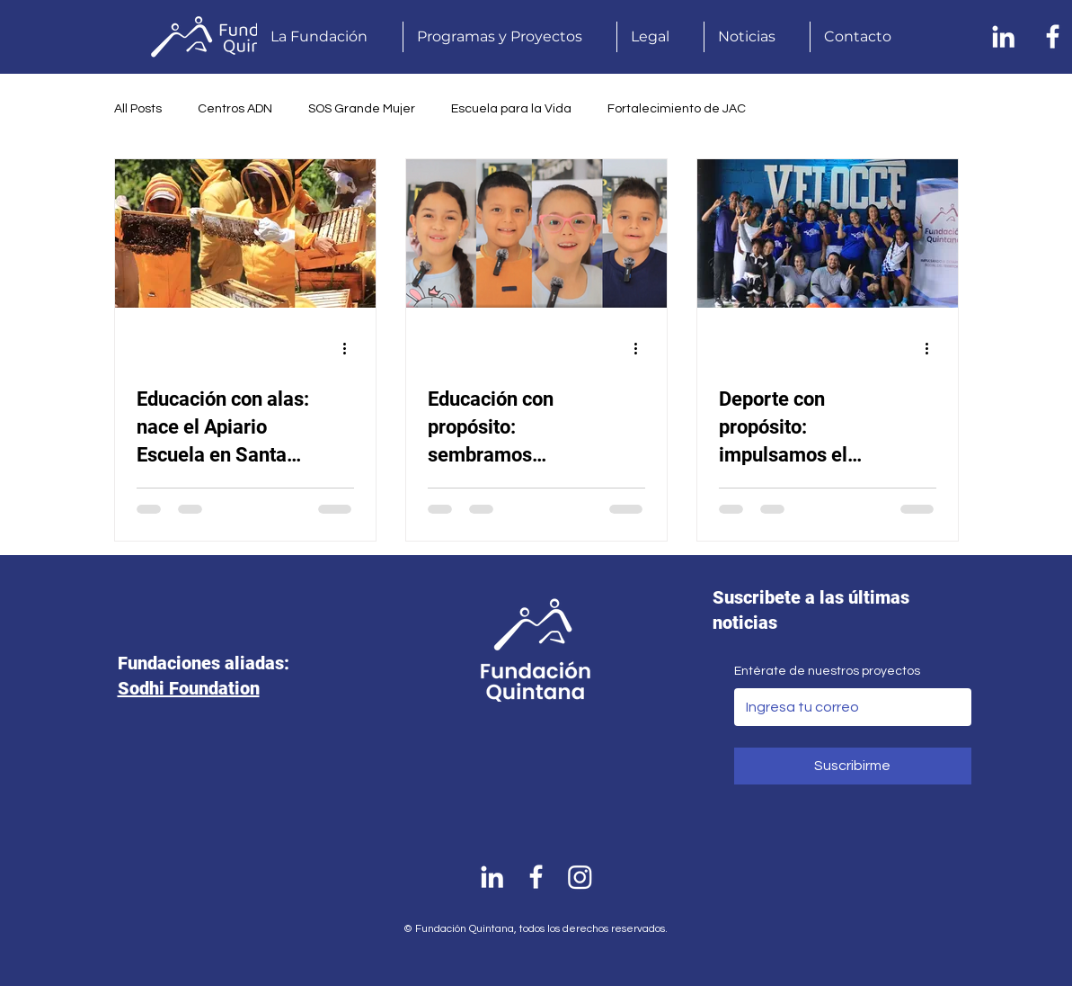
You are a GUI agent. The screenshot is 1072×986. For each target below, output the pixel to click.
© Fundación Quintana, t (463, 929)
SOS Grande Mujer (361, 109)
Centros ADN (235, 109)
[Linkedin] (1003, 36)
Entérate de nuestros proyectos (827, 671)
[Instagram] (580, 876)
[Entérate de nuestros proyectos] (847, 707)
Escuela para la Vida (511, 109)
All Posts (138, 109)
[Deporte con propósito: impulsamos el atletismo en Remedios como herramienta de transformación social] (827, 233)
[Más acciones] (351, 348)
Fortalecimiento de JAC (676, 109)
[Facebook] (1052, 36)
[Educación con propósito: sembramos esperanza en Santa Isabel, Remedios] (536, 233)
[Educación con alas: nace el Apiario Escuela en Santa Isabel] (245, 233)
